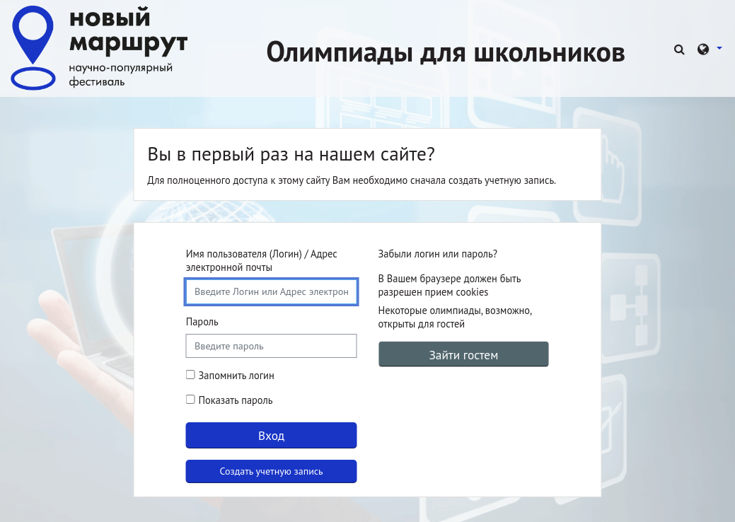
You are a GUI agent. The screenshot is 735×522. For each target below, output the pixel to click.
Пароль (202, 321)
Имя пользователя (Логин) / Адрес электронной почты (261, 260)
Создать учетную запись (271, 471)
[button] (681, 48)
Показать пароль (234, 400)
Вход (271, 435)
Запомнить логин (236, 375)
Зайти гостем (463, 355)
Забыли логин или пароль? (438, 253)
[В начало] (99, 47)
